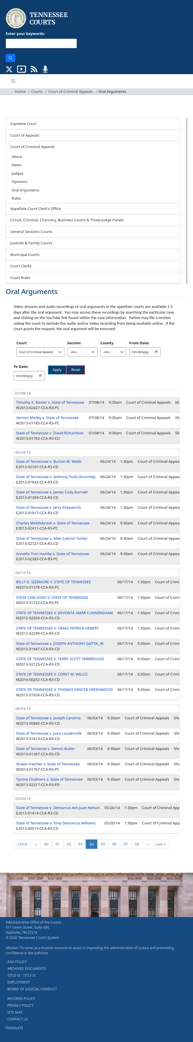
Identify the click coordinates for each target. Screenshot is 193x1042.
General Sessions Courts (31, 231)
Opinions (19, 181)
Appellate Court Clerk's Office (35, 208)
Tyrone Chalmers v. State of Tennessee (49, 779)
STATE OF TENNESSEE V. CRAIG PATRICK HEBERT (57, 628)
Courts (36, 91)
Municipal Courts (25, 254)
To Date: (21, 366)
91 (59, 844)
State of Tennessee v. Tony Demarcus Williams (56, 823)
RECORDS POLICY (21, 998)
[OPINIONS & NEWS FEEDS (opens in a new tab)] (34, 68)
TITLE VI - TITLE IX (21, 975)
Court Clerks (21, 265)
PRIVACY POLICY (20, 1005)
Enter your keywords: (25, 33)
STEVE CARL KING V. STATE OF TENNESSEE (52, 597)
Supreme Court (23, 123)
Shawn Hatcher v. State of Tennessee (48, 763)
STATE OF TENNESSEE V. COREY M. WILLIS (52, 674)
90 (48, 844)
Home (20, 91)
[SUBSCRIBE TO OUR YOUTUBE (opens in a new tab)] (21, 68)
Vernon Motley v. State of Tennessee (47, 417)
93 (82, 844)
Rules (16, 198)
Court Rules (20, 277)
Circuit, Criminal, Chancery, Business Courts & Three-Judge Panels (67, 219)
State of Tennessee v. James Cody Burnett (52, 492)
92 (71, 844)
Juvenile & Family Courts (31, 242)
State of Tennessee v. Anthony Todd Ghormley (56, 476)
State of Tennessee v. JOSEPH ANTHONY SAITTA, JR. (60, 643)
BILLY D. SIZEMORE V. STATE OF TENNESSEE (53, 581)
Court (22, 342)
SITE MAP (14, 1012)
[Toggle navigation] (13, 81)
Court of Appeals (24, 135)
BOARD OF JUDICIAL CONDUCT (32, 989)
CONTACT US (17, 1019)
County (107, 342)
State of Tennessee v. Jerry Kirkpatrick (48, 507)
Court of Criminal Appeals (70, 91)
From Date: (139, 342)
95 (104, 844)
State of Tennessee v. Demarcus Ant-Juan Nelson (58, 807)
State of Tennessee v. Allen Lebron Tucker (52, 538)
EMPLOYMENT (18, 982)
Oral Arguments (25, 190)
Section (74, 342)
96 (116, 844)
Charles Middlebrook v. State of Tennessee (53, 523)
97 (127, 844)
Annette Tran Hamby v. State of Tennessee (52, 553)
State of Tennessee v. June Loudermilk (49, 733)
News (16, 164)
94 (93, 844)
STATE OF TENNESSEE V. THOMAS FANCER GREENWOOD (64, 689)
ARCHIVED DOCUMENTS (26, 968)
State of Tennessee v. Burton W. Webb (49, 461)
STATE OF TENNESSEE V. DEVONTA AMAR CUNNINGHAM (64, 612)
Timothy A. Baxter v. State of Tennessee (50, 402)
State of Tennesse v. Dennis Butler (45, 748)
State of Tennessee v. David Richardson (50, 432)
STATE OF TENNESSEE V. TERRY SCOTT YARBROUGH (60, 658)
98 (139, 844)
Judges (17, 173)
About (17, 156)
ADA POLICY (17, 961)
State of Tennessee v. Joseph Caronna (48, 717)
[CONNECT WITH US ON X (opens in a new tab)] (9, 68)
